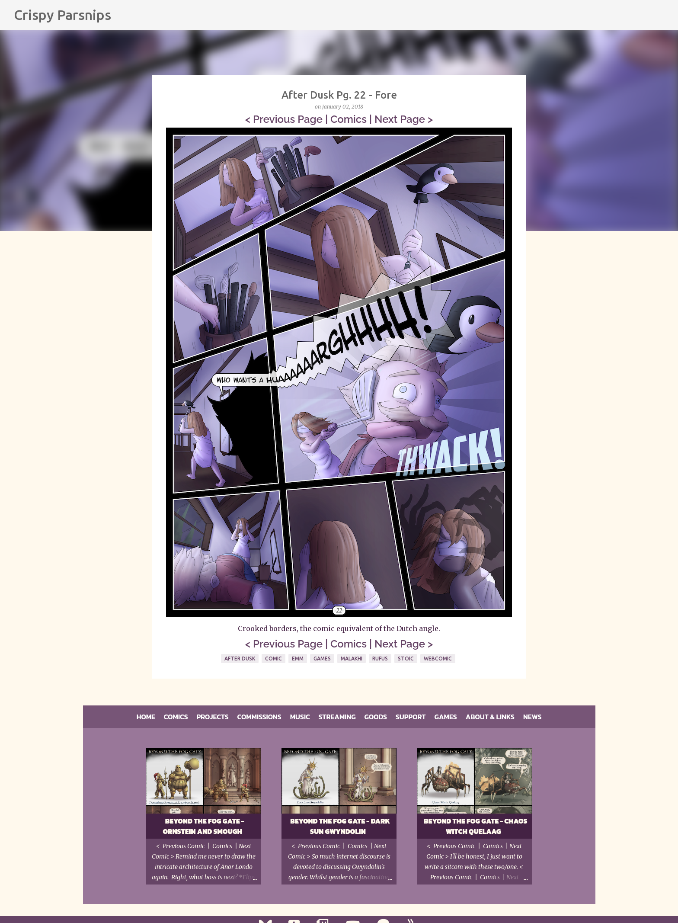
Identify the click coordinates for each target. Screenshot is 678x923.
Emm (298, 658)
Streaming (337, 716)
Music (300, 716)
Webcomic (438, 658)
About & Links (490, 716)
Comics (348, 119)
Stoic (406, 658)
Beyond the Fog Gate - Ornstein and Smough (203, 826)
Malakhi (351, 658)
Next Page (399, 119)
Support (411, 716)
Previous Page (288, 119)
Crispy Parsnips (62, 14)
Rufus (380, 658)
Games (322, 658)
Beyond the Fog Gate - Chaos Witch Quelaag (476, 826)
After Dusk (239, 658)
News (532, 716)
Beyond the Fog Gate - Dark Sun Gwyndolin (340, 826)
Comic (273, 658)
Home (146, 716)
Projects (213, 716)
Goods (376, 716)
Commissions (259, 716)
